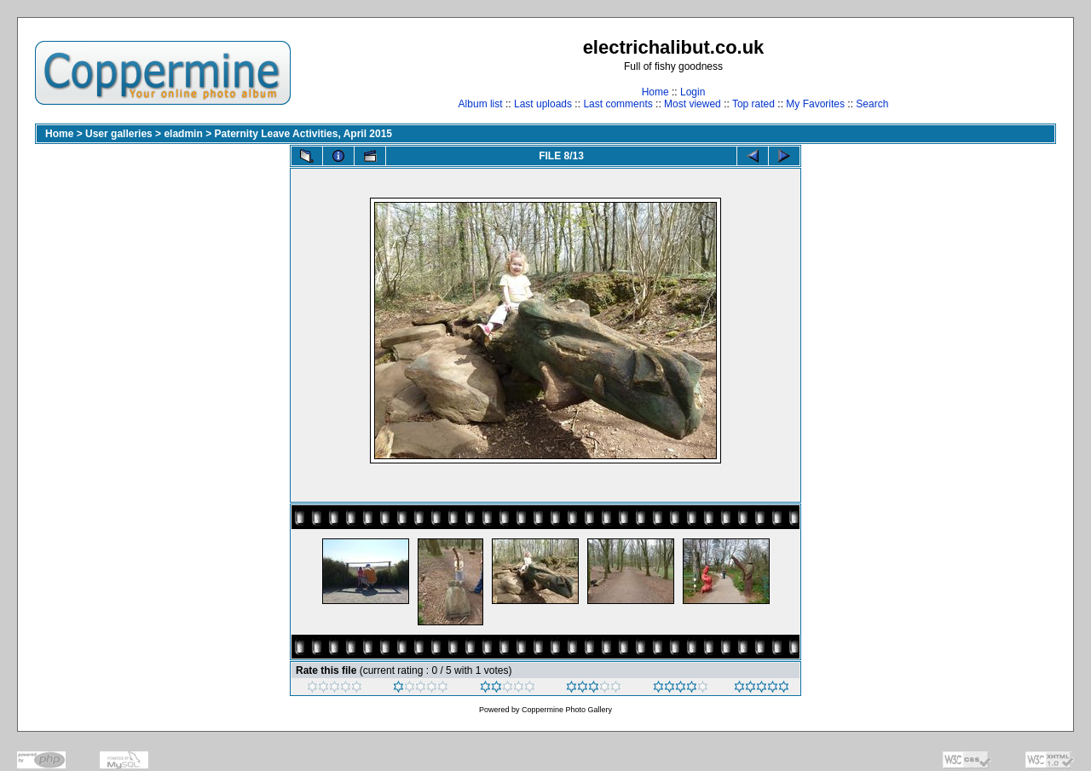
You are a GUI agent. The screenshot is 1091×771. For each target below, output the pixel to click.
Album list (481, 104)
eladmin (183, 134)
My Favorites (815, 104)
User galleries (119, 134)
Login (692, 92)
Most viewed (692, 104)
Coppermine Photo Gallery (567, 709)
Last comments (617, 104)
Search (872, 104)
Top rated (753, 104)
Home (655, 92)
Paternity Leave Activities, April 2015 (303, 134)
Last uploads (543, 104)
